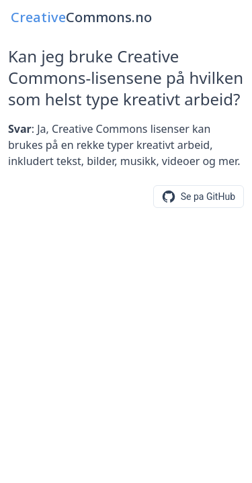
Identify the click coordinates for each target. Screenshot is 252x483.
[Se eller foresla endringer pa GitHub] (198, 196)
